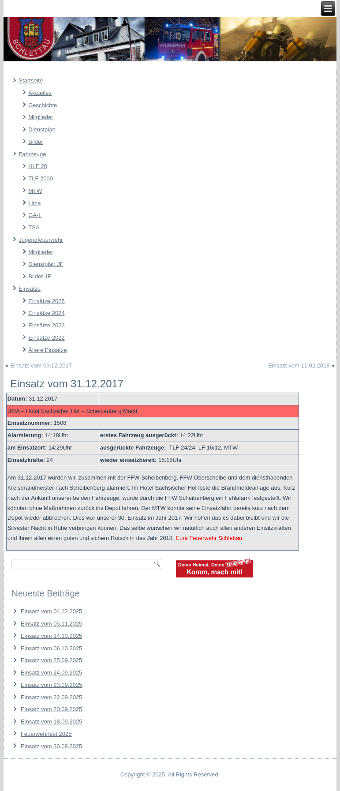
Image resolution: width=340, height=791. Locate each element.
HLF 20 (37, 166)
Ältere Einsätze (47, 350)
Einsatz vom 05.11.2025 (51, 623)
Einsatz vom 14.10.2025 (51, 636)
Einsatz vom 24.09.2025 (51, 672)
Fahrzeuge (32, 154)
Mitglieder (40, 117)
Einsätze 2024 (46, 313)
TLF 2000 (40, 178)
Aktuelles (40, 93)
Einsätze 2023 (46, 325)
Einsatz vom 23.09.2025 (51, 685)
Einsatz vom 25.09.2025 (51, 660)
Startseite (31, 80)
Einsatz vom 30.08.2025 (51, 746)
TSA (33, 227)
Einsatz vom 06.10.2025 (51, 648)
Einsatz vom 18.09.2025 (51, 721)
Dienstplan (41, 129)
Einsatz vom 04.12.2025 (51, 611)
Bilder (35, 142)
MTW (35, 190)
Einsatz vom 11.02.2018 (298, 365)
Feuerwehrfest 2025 (46, 734)
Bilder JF (39, 276)
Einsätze (30, 288)
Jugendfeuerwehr (41, 239)
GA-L (34, 215)
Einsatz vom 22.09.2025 (51, 697)
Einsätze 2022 (46, 337)
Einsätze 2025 (46, 301)
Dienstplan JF (45, 264)
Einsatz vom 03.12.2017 (41, 365)
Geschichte (42, 105)
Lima (34, 203)
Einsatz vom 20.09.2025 (51, 709)
